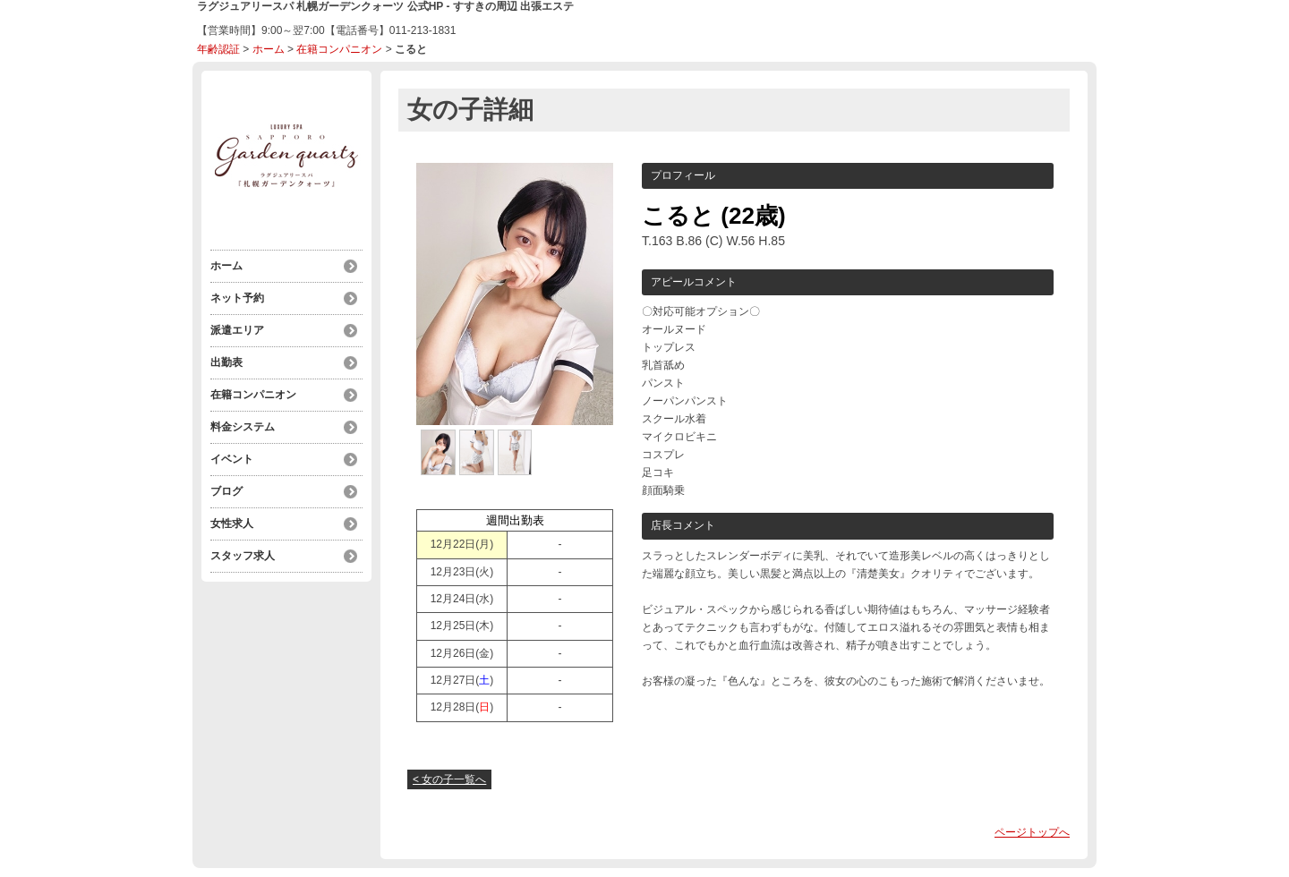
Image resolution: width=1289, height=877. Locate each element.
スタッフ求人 (242, 555)
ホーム (268, 49)
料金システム (242, 427)
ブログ (226, 491)
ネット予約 (237, 298)
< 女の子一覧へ (449, 779)
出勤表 (226, 362)
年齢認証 (218, 49)
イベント (231, 459)
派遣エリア (237, 330)
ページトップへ (1032, 832)
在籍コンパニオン (339, 49)
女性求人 (231, 523)
